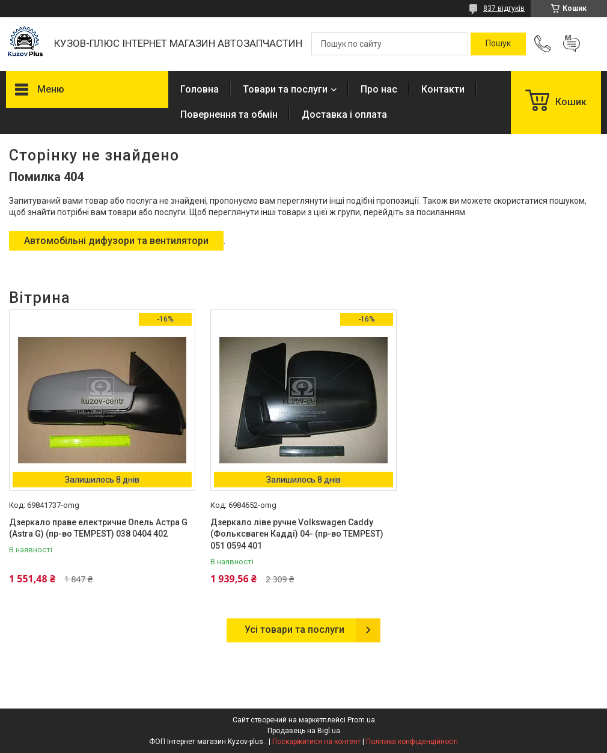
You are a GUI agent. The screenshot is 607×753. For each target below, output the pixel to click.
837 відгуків (504, 8)
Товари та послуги (285, 89)
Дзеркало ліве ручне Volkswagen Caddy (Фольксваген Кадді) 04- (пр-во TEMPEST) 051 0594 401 (296, 533)
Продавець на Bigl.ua (303, 731)
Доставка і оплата (344, 114)
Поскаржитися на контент (316, 741)
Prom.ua (361, 720)
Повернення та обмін (229, 114)
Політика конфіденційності (412, 741)
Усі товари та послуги (294, 629)
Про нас (379, 89)
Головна (199, 89)
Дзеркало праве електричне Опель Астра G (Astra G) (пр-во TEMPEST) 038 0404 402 (98, 528)
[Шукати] (498, 43)
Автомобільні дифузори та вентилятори (116, 240)
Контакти (443, 89)
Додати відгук (571, 44)
